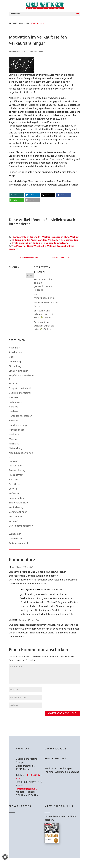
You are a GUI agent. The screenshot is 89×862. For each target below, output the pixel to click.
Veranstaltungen (18, 511)
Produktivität (16, 474)
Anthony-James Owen (30, 589)
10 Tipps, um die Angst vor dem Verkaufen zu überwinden (44, 239)
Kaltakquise (15, 402)
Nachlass (14, 443)
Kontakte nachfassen (20, 415)
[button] (17, 195)
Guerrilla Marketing (20, 392)
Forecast (13, 383)
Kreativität (14, 420)
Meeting (13, 439)
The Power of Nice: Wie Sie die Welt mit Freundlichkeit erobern (41, 247)
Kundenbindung (18, 425)
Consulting (15, 361)
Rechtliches (15, 484)
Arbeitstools (15, 352)
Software (14, 493)
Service (13, 488)
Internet (13, 397)
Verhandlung (16, 516)
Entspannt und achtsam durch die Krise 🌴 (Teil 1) (44, 326)
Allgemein (14, 347)
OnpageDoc (14, 620)
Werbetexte (15, 538)
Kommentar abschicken (63, 713)
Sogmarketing (17, 498)
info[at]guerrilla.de (26, 788)
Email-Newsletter (18, 370)
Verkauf (41, 51)
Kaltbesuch (15, 411)
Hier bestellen (58, 851)
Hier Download (59, 764)
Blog (42, 23)
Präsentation (16, 465)
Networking (15, 448)
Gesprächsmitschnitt (20, 388)
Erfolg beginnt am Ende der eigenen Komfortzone (40, 243)
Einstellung (34, 51)
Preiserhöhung (17, 470)
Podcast (13, 461)
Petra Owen (16, 51)
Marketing (14, 434)
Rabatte (13, 479)
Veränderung (16, 507)
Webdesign (15, 533)
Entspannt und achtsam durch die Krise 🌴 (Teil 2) (44, 314)
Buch (11, 356)
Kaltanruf (14, 406)
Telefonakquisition (19, 502)
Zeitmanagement (18, 543)
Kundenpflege (16, 429)
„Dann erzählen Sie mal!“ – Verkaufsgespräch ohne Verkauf (45, 236)
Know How (33, 23)
